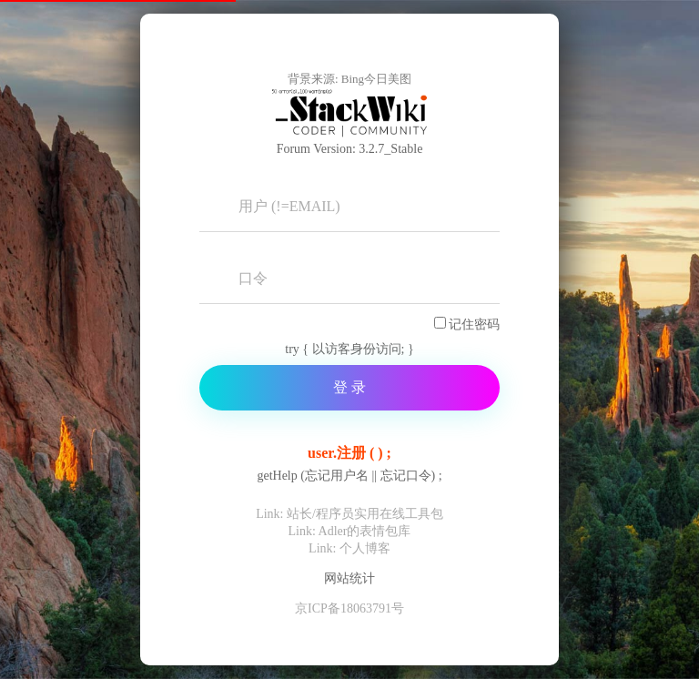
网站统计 (349, 578)
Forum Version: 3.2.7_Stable (350, 149)
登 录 (349, 387)
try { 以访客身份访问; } (349, 349)
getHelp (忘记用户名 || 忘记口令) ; (349, 476)
